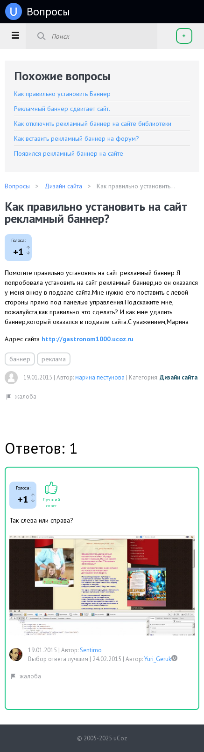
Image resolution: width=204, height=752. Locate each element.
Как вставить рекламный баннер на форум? (76, 138)
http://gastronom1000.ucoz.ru (88, 339)
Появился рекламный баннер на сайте (68, 153)
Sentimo (91, 650)
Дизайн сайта (178, 377)
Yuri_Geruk (157, 659)
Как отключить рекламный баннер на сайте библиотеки (92, 123)
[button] (15, 35)
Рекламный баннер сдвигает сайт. (62, 108)
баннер (19, 359)
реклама (54, 359)
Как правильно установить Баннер (62, 94)
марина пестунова (100, 377)
